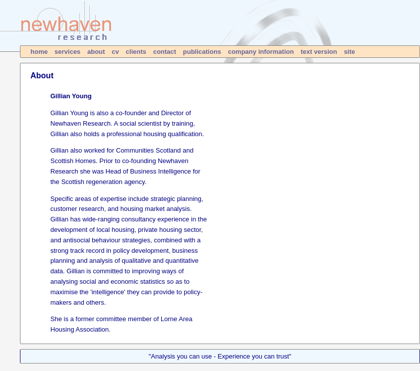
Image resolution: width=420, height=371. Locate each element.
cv (115, 51)
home (39, 51)
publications (202, 51)
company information (261, 51)
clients (136, 51)
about (96, 51)
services (67, 51)
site (349, 51)
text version (319, 51)
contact (164, 51)
